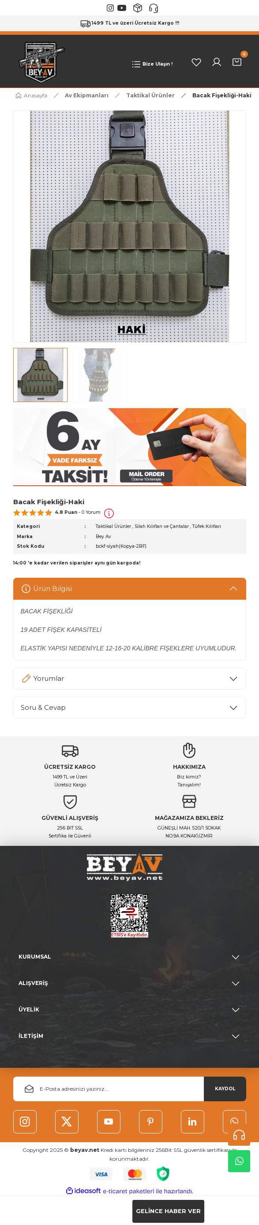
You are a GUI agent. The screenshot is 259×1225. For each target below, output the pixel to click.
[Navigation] (152, 64)
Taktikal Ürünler (113, 527)
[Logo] (39, 62)
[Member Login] (216, 62)
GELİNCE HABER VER (168, 1211)
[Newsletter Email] (129, 1089)
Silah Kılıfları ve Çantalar (162, 527)
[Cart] (236, 62)
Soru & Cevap (43, 708)
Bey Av (103, 536)
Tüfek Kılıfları (206, 527)
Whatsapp (239, 1161)
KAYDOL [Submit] (225, 1089)
